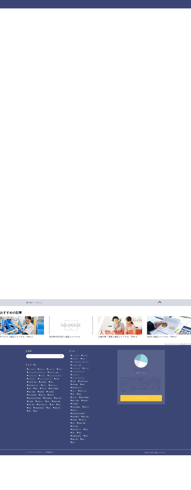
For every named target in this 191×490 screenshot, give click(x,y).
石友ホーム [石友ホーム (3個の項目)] (40, 401)
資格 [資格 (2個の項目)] (30, 408)
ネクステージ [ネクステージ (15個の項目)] (32, 379)
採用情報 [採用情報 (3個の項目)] (41, 391)
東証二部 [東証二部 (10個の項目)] (51, 395)
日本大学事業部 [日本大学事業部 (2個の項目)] (32, 395)
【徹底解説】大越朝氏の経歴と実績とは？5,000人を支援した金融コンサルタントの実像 (144, 136)
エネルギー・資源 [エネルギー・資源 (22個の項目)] (53, 372)
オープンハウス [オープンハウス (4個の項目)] (32, 375)
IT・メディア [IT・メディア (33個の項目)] (32, 369)
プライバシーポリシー (35, 452)
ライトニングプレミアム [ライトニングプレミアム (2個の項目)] (45, 379)
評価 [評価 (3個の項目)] (52, 404)
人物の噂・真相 (109, 4)
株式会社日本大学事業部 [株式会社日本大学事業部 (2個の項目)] (35, 398)
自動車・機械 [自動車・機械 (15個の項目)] (57, 401)
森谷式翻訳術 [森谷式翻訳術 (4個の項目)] (48, 398)
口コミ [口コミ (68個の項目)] (44, 385)
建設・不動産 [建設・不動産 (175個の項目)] (32, 391)
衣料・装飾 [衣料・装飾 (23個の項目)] (31, 404)
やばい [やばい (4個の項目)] (60, 369)
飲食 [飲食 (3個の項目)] (36, 411)
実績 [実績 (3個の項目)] (36, 388)
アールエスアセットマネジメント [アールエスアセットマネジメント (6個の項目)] (37, 372)
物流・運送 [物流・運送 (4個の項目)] (58, 398)
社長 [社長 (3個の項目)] (48, 401)
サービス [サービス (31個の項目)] (43, 375)
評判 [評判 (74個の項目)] (59, 404)
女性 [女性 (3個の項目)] (30, 388)
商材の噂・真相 (89, 4)
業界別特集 (140, 4)
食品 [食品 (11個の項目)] (30, 411)
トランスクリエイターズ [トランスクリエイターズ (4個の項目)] (55, 375)
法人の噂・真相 (69, 4)
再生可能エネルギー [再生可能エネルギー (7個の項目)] (33, 385)
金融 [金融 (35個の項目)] (49, 408)
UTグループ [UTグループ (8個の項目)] (51, 369)
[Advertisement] (143, 190)
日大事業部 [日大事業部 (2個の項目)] (51, 391)
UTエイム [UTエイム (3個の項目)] (41, 369)
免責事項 (49, 452)
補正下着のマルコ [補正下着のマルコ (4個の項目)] (42, 404)
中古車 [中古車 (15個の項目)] (57, 379)
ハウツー (125, 4)
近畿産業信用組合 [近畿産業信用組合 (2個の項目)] (39, 408)
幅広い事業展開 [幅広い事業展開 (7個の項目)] (54, 388)
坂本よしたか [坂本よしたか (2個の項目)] (53, 385)
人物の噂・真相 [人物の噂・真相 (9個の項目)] (32, 382)
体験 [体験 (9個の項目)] (51, 382)
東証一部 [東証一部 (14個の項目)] (43, 395)
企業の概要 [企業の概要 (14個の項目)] (43, 382)
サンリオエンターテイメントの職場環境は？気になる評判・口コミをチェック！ (144, 108)
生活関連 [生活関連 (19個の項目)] (31, 401)
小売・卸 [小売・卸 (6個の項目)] (44, 388)
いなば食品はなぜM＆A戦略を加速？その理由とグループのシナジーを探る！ (144, 122)
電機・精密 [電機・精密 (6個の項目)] (57, 408)
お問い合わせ (157, 4)
